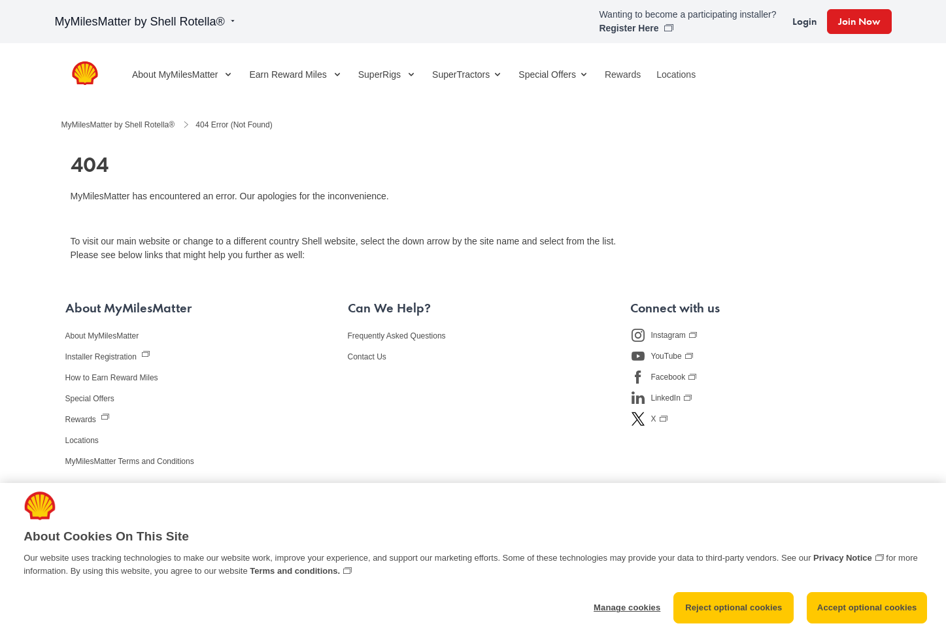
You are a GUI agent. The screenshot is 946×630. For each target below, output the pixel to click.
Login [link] (804, 21)
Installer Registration (102, 356)
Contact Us (367, 356)
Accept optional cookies (867, 614)
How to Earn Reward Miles (111, 377)
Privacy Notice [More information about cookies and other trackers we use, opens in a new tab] (842, 564)
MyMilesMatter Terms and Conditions (129, 461)
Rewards (623, 74)
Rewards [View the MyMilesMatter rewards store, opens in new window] (82, 419)
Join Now (859, 21)
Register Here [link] (630, 28)
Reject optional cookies (733, 614)
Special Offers (553, 74)
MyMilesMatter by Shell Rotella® (146, 21)
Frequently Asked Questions (397, 335)
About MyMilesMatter (102, 335)
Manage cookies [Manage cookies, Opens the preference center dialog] (627, 614)
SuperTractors (467, 74)
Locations (676, 74)
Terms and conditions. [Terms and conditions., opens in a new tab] (295, 577)
